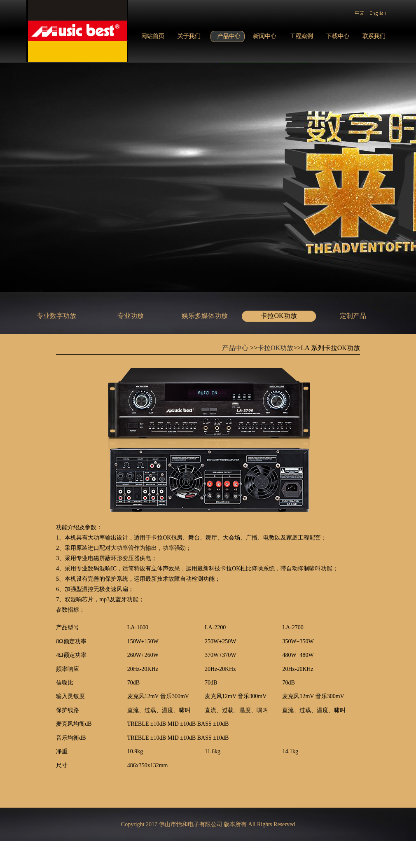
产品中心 (235, 347)
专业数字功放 (56, 315)
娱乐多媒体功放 (205, 315)
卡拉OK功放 (279, 315)
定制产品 (353, 315)
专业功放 (130, 315)
